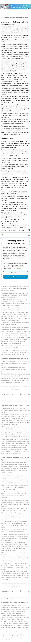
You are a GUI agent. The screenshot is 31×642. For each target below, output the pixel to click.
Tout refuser (15, 48)
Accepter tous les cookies (15, 44)
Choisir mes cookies (15, 40)
